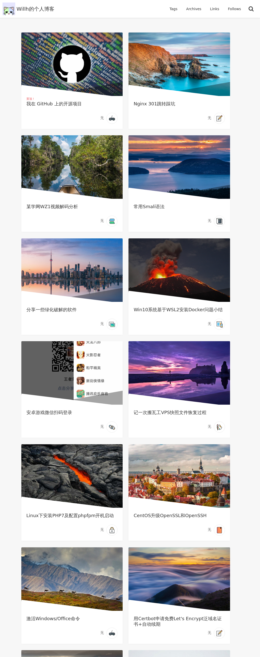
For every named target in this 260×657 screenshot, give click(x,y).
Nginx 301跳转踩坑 (122, 104)
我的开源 (93, 599)
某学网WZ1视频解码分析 (202, 104)
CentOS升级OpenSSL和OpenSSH (54, 419)
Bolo (203, 639)
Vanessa (215, 644)
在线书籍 (120, 599)
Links (215, 9)
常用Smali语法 (42, 208)
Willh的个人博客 (35, 9)
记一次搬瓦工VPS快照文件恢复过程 (129, 315)
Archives (194, 9)
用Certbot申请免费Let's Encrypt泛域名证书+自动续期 (203, 419)
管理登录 (167, 599)
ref (200, 643)
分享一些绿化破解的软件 (127, 208)
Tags (174, 9)
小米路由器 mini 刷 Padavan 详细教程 (129, 523)
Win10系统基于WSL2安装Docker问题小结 (203, 211)
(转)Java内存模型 (194, 520)
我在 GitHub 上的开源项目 (55, 104)
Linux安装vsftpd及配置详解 (54, 523)
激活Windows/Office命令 (128, 416)
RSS (143, 599)
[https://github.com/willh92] (130, 582)
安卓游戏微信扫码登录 (50, 312)
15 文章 (186, 624)
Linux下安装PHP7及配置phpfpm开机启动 (203, 315)
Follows (234, 9)
